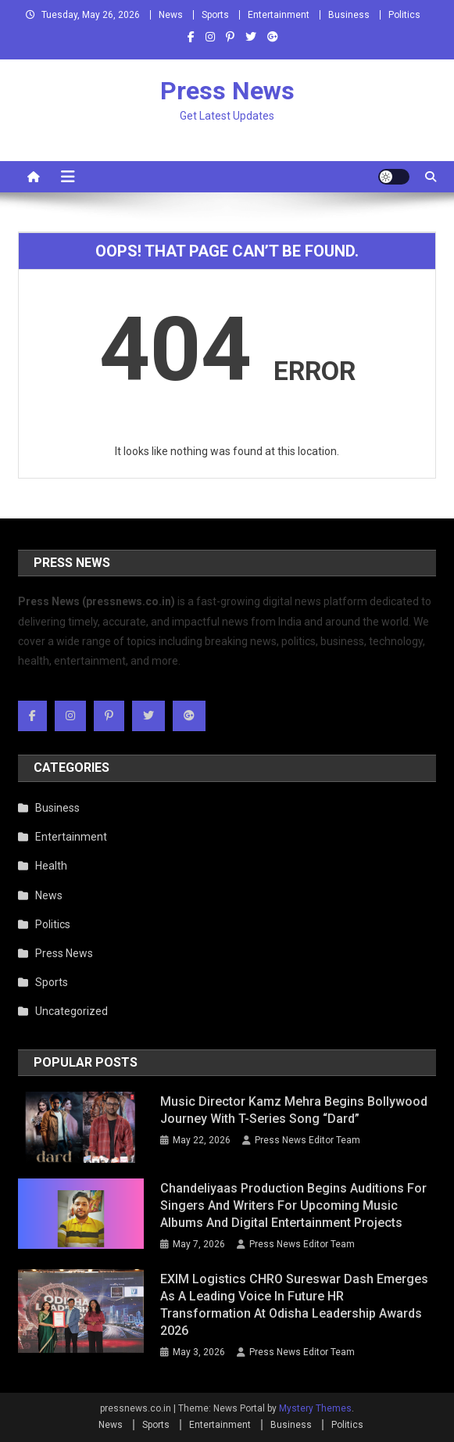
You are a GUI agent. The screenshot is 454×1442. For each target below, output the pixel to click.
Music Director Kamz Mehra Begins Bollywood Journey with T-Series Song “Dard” (293, 1110)
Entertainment (278, 14)
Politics (404, 14)
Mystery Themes (315, 1408)
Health (51, 865)
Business (349, 14)
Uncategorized (71, 1011)
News (171, 14)
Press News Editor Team (307, 1140)
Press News (227, 91)
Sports (215, 14)
